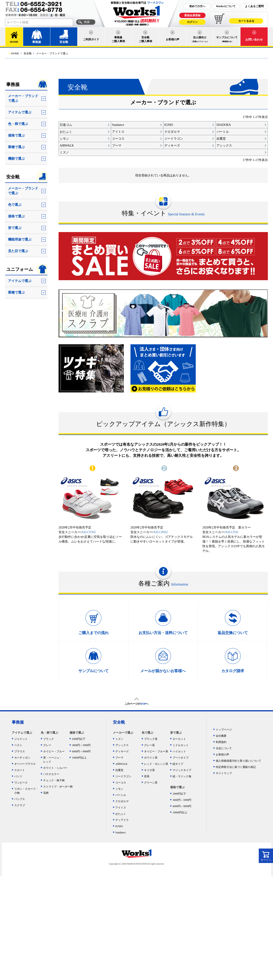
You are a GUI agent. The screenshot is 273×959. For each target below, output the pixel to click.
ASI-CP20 (231, 532)
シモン (119, 788)
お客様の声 (172, 39)
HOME (14, 41)
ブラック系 (150, 739)
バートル (120, 795)
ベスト (18, 745)
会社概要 (221, 735)
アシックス (122, 745)
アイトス (120, 807)
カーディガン (22, 757)
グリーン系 (150, 782)
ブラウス (19, 751)
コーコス (120, 782)
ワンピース (21, 782)
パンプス (19, 799)
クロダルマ (122, 801)
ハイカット (179, 751)
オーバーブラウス (25, 763)
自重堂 (119, 770)
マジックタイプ (182, 770)
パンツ (18, 776)
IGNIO (119, 826)
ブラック (48, 739)
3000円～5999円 (81, 745)
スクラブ (19, 805)
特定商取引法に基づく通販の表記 (236, 767)
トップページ (224, 729)
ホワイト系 (150, 757)
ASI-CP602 (160, 532)
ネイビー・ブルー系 (156, 751)
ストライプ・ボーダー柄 (56, 786)
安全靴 (63, 42)
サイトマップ (224, 773)
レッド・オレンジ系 (156, 763)
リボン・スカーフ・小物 (26, 790)
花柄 (46, 792)
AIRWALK (121, 763)
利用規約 (221, 742)
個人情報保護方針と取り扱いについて (238, 760)
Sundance (120, 832)
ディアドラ (122, 820)
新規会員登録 (192, 15)
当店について (224, 748)
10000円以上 (79, 757)
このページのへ (136, 703)
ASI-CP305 (88, 532)
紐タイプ (178, 763)
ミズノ (119, 739)
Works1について (226, 6)
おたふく (120, 813)
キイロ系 (149, 770)
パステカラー (51, 774)
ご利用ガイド (91, 39)
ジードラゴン (123, 776)
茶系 (146, 776)
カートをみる (246, 20)
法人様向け (200, 39)
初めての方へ (197, 6)
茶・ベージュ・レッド (52, 759)
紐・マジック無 (182, 776)
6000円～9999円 (81, 751)
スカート (19, 770)
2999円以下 (78, 739)
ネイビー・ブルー (54, 751)
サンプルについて (227, 39)
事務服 (36, 42)
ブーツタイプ (181, 757)
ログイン (192, 22)
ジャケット (21, 739)
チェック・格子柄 (54, 780)
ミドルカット (181, 745)
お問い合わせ (254, 39)
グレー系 (149, 745)
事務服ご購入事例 (118, 39)
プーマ (119, 757)
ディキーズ (122, 751)
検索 (87, 22)
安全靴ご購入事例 (145, 39)
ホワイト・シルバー (55, 767)
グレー (47, 745)
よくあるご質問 (254, 6)
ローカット (179, 739)
